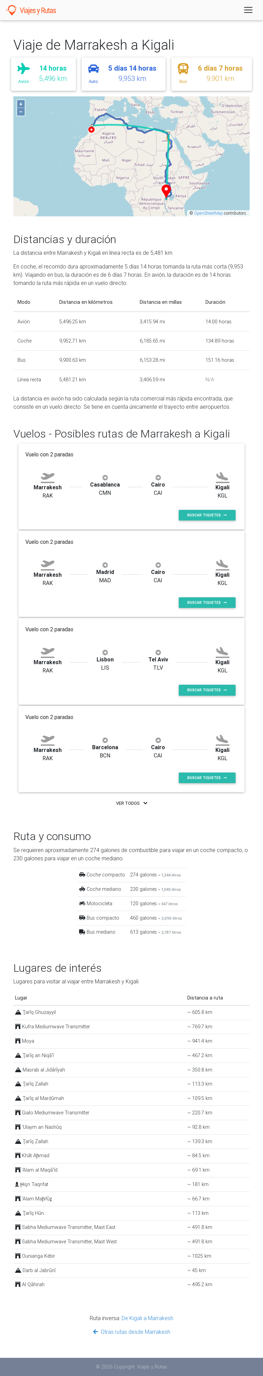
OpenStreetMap (208, 213)
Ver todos (131, 803)
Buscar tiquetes (207, 515)
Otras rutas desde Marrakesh (131, 1331)
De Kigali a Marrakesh (147, 1318)
